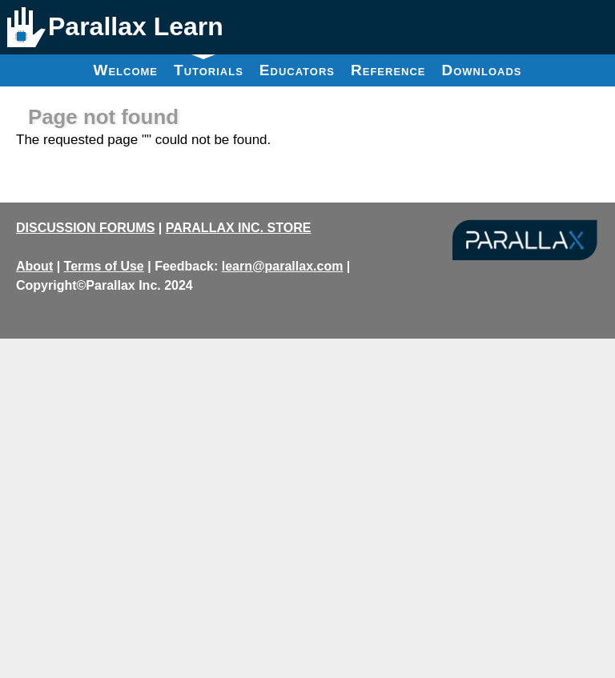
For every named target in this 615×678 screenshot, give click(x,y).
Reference (388, 70)
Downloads (482, 70)
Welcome (125, 70)
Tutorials (208, 66)
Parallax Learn (135, 26)
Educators (297, 70)
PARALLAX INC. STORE (239, 228)
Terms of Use (104, 266)
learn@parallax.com (283, 266)
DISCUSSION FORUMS (85, 228)
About (34, 266)
